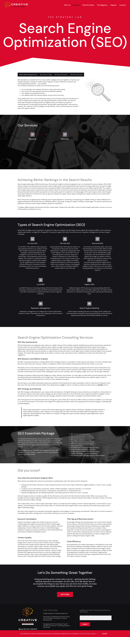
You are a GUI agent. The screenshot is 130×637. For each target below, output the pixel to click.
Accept (104, 634)
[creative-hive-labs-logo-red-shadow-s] (15, 2)
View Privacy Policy (84, 634)
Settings (94, 634)
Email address (85, 614)
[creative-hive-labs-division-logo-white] (27, 608)
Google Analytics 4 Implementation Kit (55, 613)
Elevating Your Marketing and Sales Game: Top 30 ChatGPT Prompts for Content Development (56, 618)
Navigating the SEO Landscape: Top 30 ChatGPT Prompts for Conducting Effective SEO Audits (56, 625)
